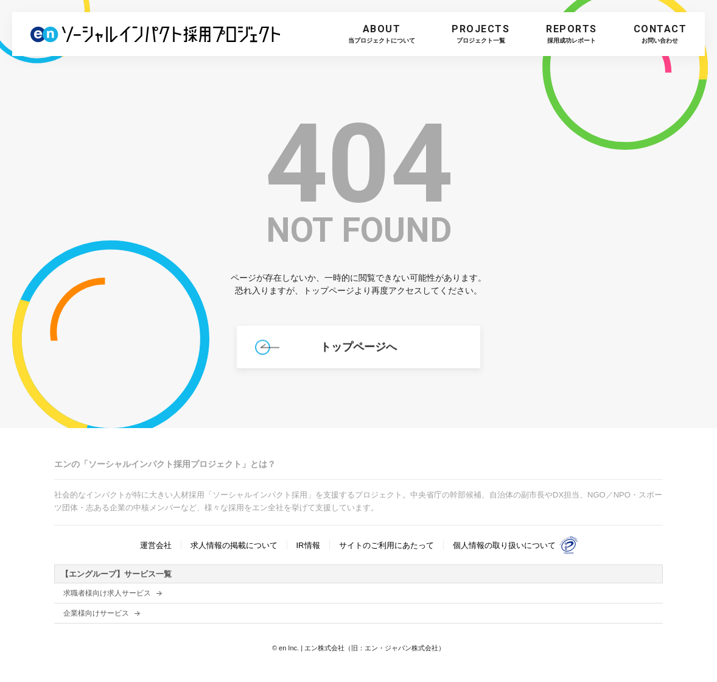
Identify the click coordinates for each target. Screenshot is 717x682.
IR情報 (308, 545)
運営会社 (156, 545)
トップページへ (358, 349)
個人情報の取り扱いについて (504, 545)
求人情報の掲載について (234, 545)
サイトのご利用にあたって (386, 545)
